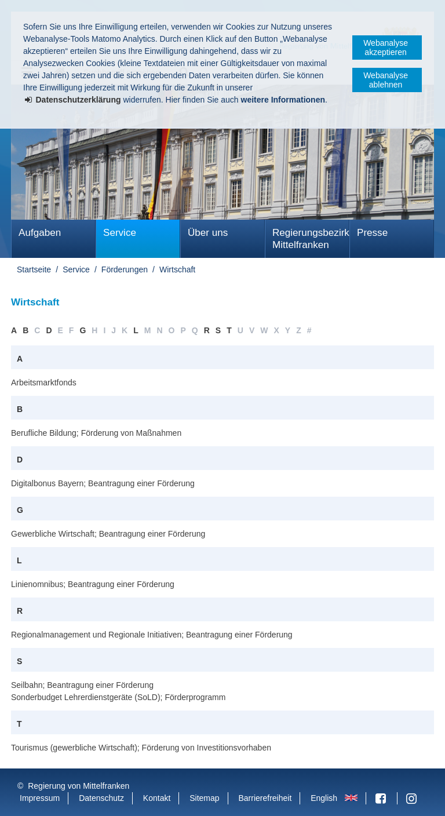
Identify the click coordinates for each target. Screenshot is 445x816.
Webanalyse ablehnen (385, 80)
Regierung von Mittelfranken (78, 785)
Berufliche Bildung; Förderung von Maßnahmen (96, 433)
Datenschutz (101, 798)
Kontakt (156, 798)
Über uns (208, 232)
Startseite (34, 269)
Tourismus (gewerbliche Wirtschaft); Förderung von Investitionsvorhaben (141, 747)
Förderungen (124, 269)
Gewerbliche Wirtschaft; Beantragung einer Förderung (108, 533)
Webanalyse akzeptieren (385, 47)
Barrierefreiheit (264, 798)
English (324, 798)
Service (119, 232)
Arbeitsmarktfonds (43, 382)
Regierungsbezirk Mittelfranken (310, 238)
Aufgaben (40, 232)
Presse (372, 232)
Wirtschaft (177, 269)
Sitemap (204, 798)
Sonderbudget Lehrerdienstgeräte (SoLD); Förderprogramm (118, 697)
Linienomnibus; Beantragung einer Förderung (92, 584)
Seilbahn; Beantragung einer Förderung (82, 685)
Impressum (40, 798)
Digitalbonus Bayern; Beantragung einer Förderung (103, 483)
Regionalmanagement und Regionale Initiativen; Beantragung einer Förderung (152, 634)
